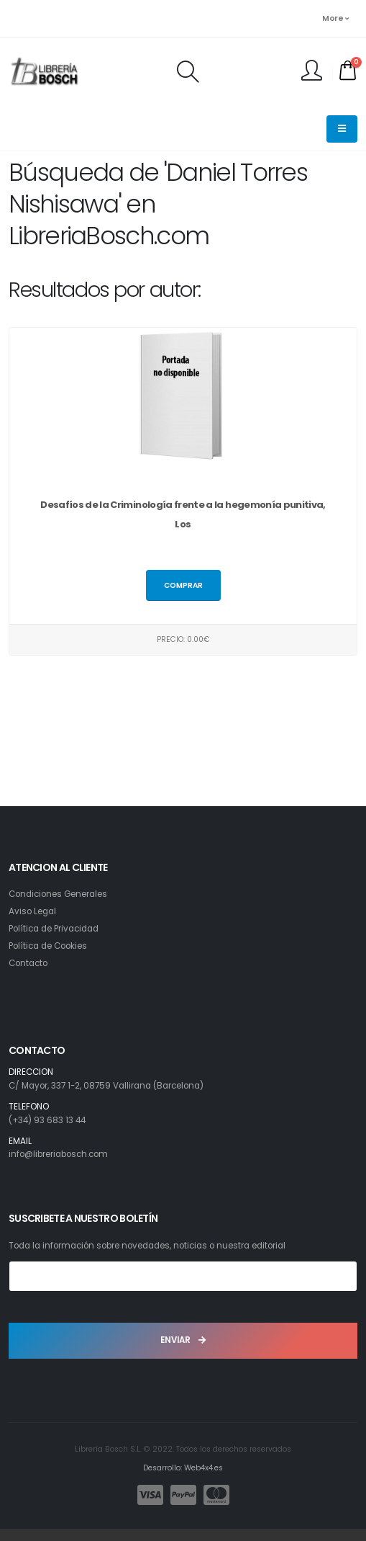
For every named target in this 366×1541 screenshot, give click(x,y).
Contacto (28, 963)
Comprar (183, 585)
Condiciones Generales (58, 894)
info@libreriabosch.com (58, 1154)
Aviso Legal (32, 911)
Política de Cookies (48, 946)
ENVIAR (183, 1340)
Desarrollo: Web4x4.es (183, 1467)
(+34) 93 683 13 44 (47, 1120)
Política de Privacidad (54, 928)
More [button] (335, 18)
